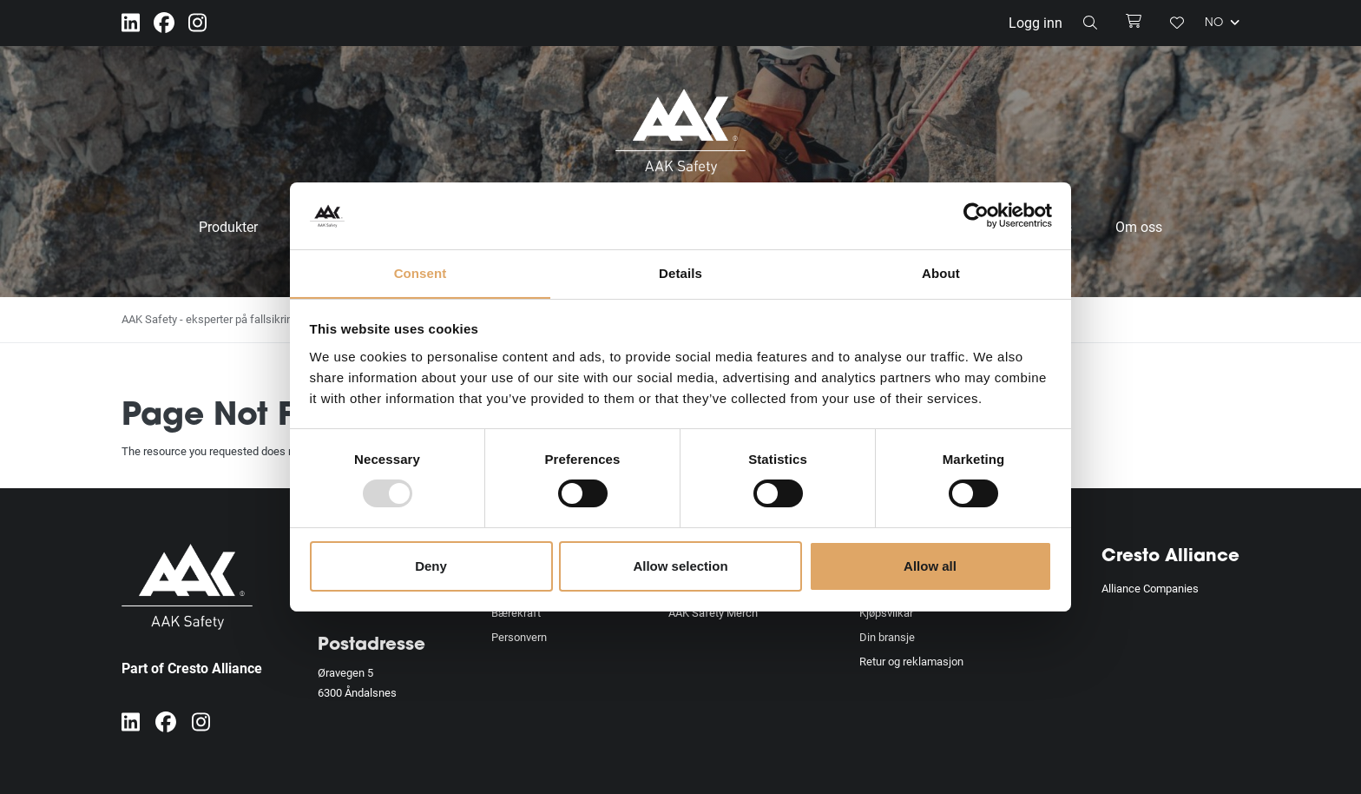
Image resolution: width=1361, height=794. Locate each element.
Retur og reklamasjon (911, 661)
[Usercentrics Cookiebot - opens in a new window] (976, 215)
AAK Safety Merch (713, 612)
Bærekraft (516, 612)
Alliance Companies (1150, 588)
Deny (431, 566)
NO (1222, 23)
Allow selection (680, 566)
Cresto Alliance (1170, 557)
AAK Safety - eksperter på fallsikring (210, 319)
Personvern (519, 637)
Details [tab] (680, 272)
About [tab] (941, 272)
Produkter (228, 226)
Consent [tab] (420, 272)
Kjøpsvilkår (886, 612)
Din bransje (887, 637)
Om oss (1138, 226)
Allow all (930, 566)
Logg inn (1035, 22)
